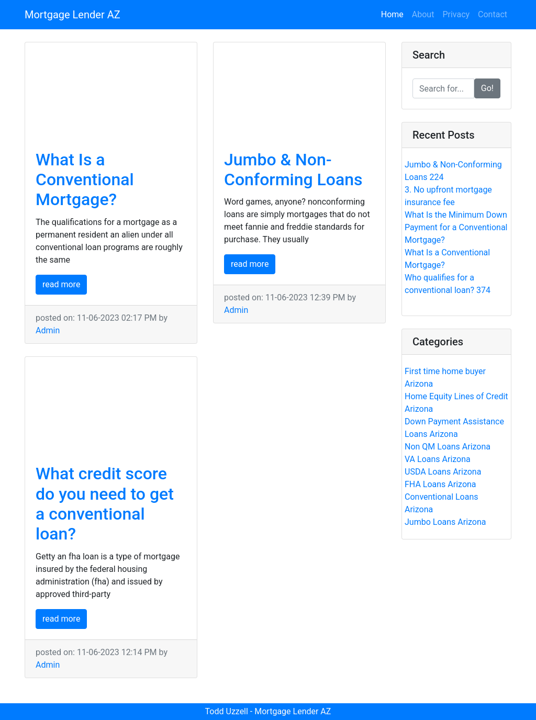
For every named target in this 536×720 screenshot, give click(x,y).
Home (394, 13)
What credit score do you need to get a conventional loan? (105, 504)
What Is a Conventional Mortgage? (85, 180)
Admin (48, 330)
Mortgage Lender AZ (72, 14)
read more (61, 284)
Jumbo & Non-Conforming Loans (293, 169)
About (423, 14)
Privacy (456, 14)
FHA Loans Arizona (440, 484)
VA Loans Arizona (438, 459)
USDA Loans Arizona (443, 472)
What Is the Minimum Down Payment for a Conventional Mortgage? (456, 227)
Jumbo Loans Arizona (445, 522)
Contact (492, 14)
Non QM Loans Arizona (447, 447)
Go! (487, 88)
